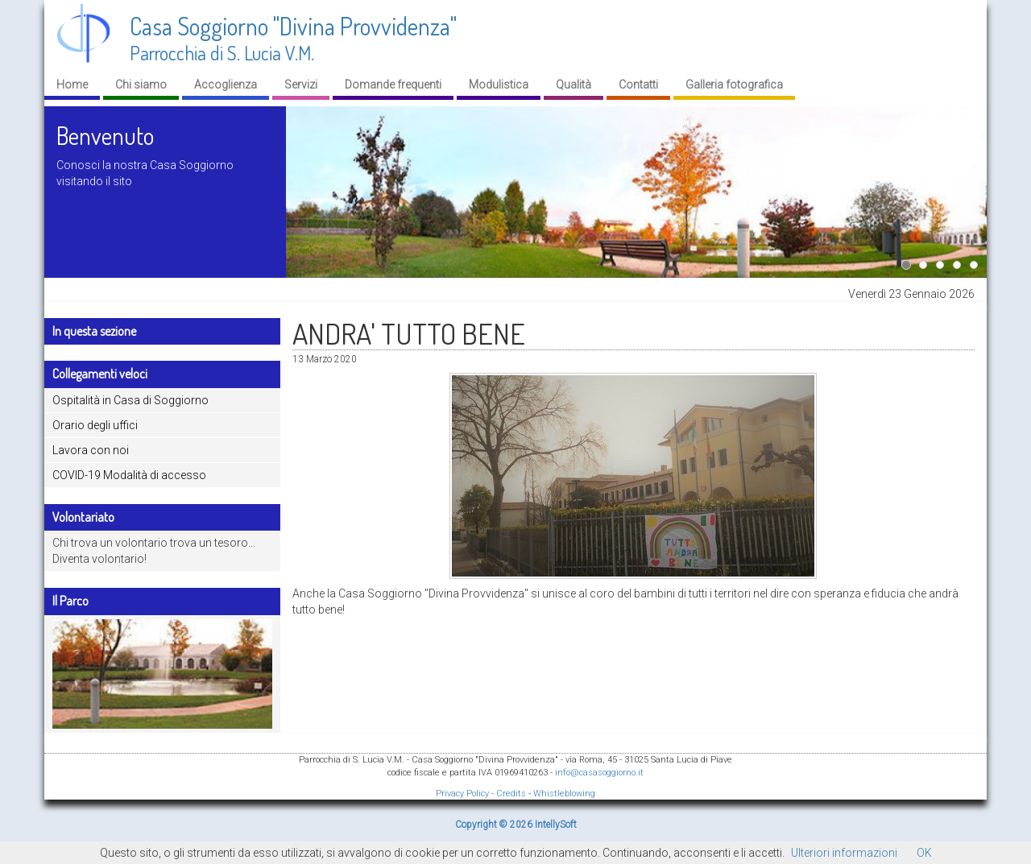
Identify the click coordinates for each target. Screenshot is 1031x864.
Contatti (638, 84)
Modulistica (498, 84)
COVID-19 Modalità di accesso (129, 475)
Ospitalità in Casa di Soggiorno (130, 400)
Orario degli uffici (95, 425)
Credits (511, 793)
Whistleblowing (564, 793)
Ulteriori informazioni (844, 852)
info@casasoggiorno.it (599, 772)
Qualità (573, 84)
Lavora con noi (90, 450)
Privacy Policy (462, 793)
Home (72, 84)
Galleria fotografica (734, 84)
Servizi (300, 84)
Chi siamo (141, 84)
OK (924, 852)
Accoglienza (225, 84)
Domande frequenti (393, 84)
